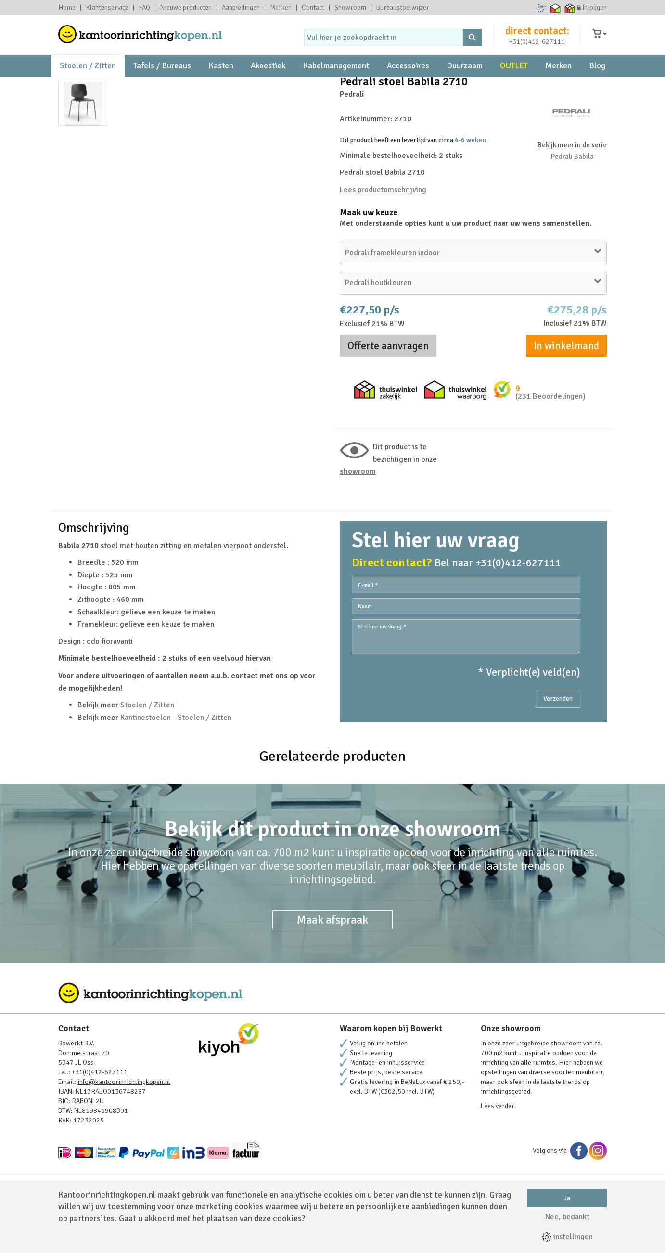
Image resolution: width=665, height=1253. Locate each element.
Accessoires (408, 77)
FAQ (144, 8)
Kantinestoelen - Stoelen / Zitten (175, 761)
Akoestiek (268, 77)
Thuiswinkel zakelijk (570, 7)
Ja (567, 1198)
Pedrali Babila (572, 200)
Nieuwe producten (186, 8)
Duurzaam (465, 77)
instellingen (567, 1236)
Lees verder (497, 1150)
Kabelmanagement (336, 77)
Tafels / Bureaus (162, 77)
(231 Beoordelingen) (550, 440)
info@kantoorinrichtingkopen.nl (123, 1126)
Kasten (220, 77)
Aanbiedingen (241, 8)
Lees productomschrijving (383, 233)
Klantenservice (107, 8)
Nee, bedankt (567, 1217)
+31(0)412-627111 (537, 46)
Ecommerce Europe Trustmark (541, 7)
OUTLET (514, 77)
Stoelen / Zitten (88, 77)
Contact (313, 8)
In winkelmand (566, 390)
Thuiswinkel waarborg (555, 7)
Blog (597, 77)
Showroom (350, 8)
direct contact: (537, 35)
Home (67, 8)
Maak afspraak (332, 964)
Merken (281, 8)
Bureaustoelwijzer (402, 8)
